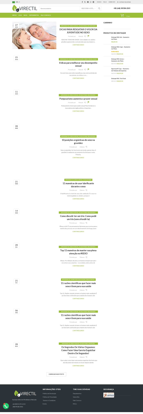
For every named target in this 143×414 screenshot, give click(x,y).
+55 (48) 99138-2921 (122, 9)
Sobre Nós (76, 399)
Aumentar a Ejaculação (76, 61)
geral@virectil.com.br (19, 406)
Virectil (80, 38)
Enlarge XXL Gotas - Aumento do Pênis (118, 62)
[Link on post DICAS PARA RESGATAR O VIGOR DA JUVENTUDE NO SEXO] (34, 37)
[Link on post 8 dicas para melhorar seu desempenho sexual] (34, 70)
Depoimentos (77, 395)
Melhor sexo (91, 97)
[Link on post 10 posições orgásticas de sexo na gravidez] (34, 149)
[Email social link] (87, 2)
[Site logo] (24, 9)
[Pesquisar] (70, 9)
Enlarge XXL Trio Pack (118, 80)
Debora (82, 148)
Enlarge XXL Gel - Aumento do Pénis (120, 40)
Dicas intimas (83, 27)
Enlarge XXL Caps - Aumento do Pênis (120, 50)
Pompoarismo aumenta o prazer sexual (78, 100)
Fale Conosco (77, 402)
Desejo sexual (74, 27)
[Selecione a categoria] (88, 9)
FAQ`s (75, 406)
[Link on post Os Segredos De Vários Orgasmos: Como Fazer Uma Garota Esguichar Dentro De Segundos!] (34, 356)
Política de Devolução (49, 395)
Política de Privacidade (50, 399)
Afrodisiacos (65, 27)
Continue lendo (78, 47)
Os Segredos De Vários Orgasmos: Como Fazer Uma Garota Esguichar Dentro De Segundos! (78, 352)
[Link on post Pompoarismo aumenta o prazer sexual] (34, 105)
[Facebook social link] (82, 2)
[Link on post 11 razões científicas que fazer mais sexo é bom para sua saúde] (34, 291)
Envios (45, 406)
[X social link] (85, 2)
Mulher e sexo (91, 27)
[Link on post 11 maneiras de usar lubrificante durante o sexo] (34, 191)
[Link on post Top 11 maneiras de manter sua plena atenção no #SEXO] (34, 258)
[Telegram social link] (93, 2)
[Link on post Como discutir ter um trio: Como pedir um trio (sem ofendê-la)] (34, 223)
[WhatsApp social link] (90, 2)
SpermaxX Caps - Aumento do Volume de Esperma (120, 71)
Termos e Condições (49, 402)
